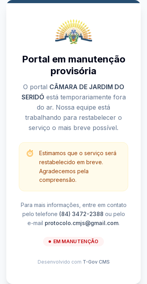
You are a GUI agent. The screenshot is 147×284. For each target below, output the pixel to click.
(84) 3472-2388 (81, 214)
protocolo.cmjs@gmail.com (81, 223)
